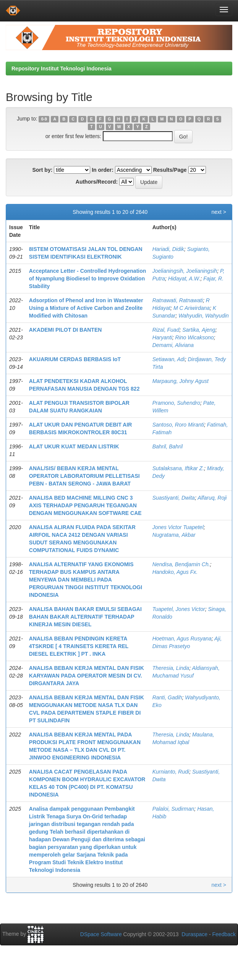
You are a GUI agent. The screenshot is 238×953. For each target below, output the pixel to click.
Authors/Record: (97, 182)
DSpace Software (101, 934)
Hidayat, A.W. (184, 278)
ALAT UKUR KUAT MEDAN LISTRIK (74, 446)
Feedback (224, 934)
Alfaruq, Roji (212, 498)
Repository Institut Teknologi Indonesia (61, 68)
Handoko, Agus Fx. (175, 572)
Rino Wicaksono (194, 337)
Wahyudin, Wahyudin (203, 316)
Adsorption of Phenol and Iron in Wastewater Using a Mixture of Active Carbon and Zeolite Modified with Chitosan (86, 308)
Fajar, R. (213, 278)
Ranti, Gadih (167, 697)
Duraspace (194, 934)
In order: (102, 170)
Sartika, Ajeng (198, 330)
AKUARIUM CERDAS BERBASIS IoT (75, 359)
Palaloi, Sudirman (173, 809)
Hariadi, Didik (168, 249)
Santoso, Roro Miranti (178, 425)
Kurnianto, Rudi (170, 772)
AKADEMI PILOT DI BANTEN (65, 330)
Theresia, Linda (170, 668)
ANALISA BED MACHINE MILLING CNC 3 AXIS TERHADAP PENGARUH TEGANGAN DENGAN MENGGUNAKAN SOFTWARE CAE (85, 505)
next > (218, 212)
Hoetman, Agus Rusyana (182, 638)
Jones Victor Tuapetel (178, 527)
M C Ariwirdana (191, 308)
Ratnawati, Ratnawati (177, 300)
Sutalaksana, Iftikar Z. (178, 468)
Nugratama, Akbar (174, 535)
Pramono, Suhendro (176, 403)
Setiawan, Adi (168, 359)
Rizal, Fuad (166, 330)
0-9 (44, 119)
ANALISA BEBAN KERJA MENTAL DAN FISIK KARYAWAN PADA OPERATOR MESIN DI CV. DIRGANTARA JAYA (86, 675)
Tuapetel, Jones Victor (178, 609)
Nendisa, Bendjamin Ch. (181, 564)
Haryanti (162, 337)
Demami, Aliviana (173, 345)
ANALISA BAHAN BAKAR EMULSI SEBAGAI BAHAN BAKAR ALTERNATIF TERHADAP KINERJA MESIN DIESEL (85, 616)
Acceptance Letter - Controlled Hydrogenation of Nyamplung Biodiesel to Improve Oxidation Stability (87, 278)
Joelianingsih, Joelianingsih (184, 271)
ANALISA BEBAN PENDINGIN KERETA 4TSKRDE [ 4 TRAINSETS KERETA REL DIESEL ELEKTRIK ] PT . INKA (78, 646)
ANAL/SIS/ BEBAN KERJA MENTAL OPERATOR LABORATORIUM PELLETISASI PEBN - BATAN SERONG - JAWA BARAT (84, 476)
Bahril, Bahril (167, 446)
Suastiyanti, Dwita (173, 498)
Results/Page (170, 170)
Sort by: (42, 170)
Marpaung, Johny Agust (180, 381)
